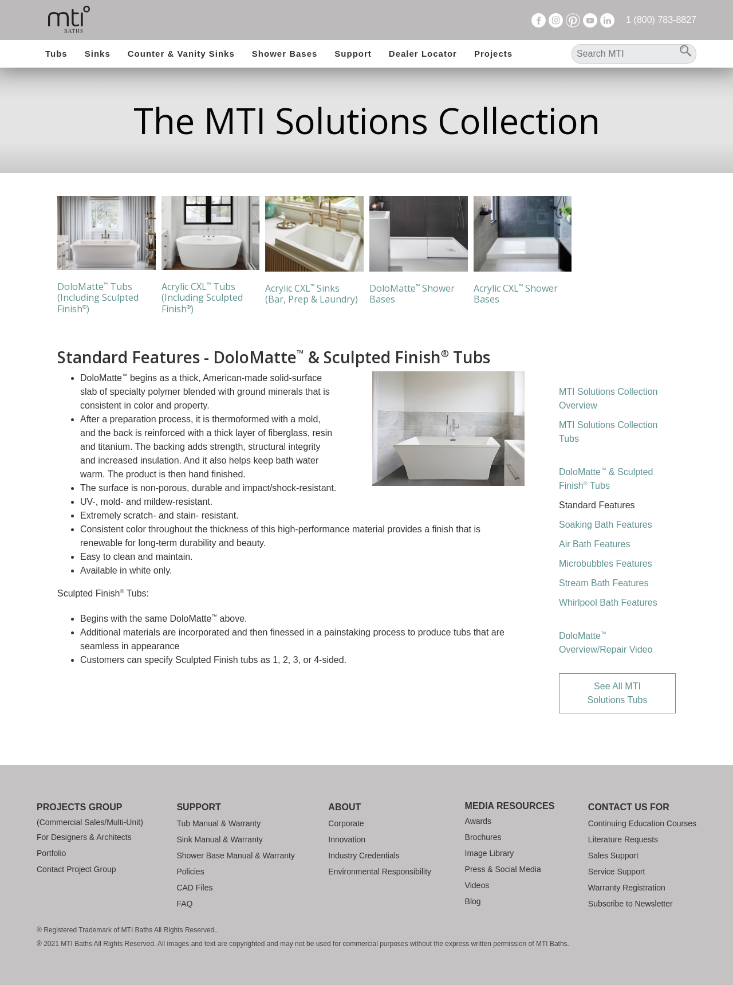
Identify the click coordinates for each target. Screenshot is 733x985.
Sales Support (613, 855)
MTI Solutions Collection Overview (608, 398)
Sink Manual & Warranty (219, 839)
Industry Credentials (364, 855)
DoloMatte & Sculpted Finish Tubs (606, 477)
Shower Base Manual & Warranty (235, 855)
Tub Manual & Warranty (218, 823)
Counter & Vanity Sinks (181, 53)
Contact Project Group (76, 869)
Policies (190, 871)
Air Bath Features (594, 544)
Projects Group (79, 807)
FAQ (184, 903)
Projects (493, 53)
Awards (478, 821)
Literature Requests (623, 839)
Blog (473, 901)
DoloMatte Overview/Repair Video (605, 641)
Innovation (346, 839)
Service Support (616, 871)
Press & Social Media (503, 869)
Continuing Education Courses (642, 823)
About (344, 807)
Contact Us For (628, 807)
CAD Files (194, 887)
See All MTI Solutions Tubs (618, 693)
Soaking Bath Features (605, 524)
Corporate (346, 823)
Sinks (98, 53)
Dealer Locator (423, 53)
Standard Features (597, 505)
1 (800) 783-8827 (661, 20)
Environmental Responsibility (379, 871)
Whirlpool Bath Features (608, 602)
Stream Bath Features (604, 583)
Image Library (489, 853)
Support (353, 53)
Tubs (56, 53)
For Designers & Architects (84, 837)
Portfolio (51, 853)
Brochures (483, 837)
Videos (477, 885)
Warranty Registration (626, 887)
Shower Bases (285, 53)
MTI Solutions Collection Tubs (608, 432)
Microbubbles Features (605, 563)
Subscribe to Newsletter (630, 903)
